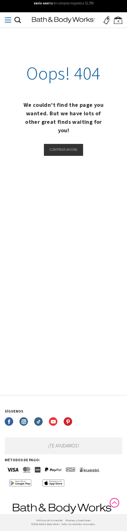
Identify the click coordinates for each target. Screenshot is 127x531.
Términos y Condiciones (78, 520)
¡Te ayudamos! (63, 445)
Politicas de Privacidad (49, 520)
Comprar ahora (63, 149)
